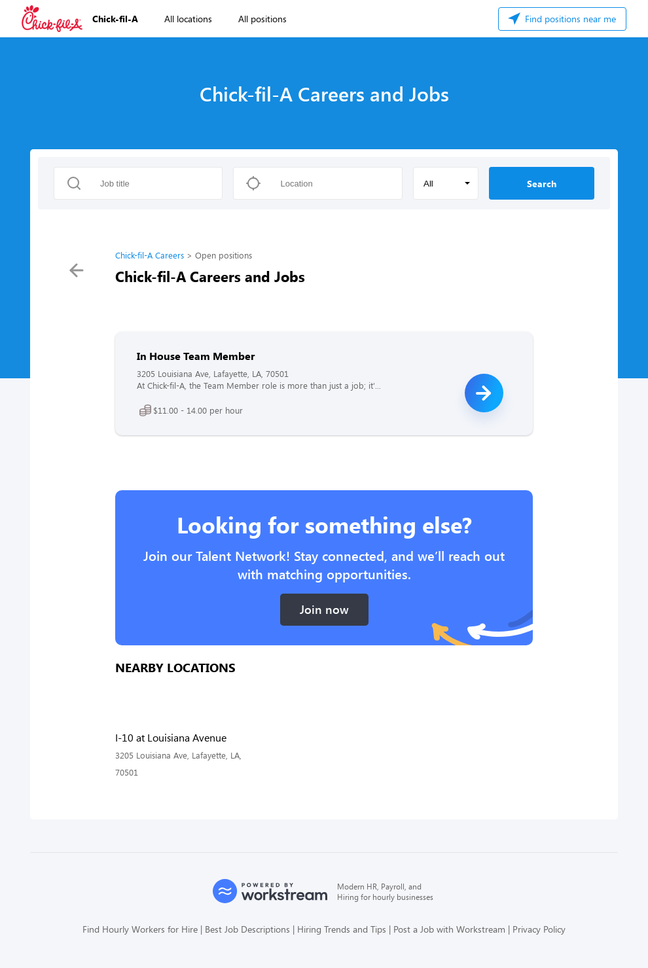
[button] (445, 183)
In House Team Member (196, 356)
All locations (188, 18)
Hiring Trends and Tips (341, 929)
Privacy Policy (539, 929)
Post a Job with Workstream (449, 929)
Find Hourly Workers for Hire (140, 929)
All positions (262, 18)
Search (541, 183)
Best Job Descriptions (247, 929)
